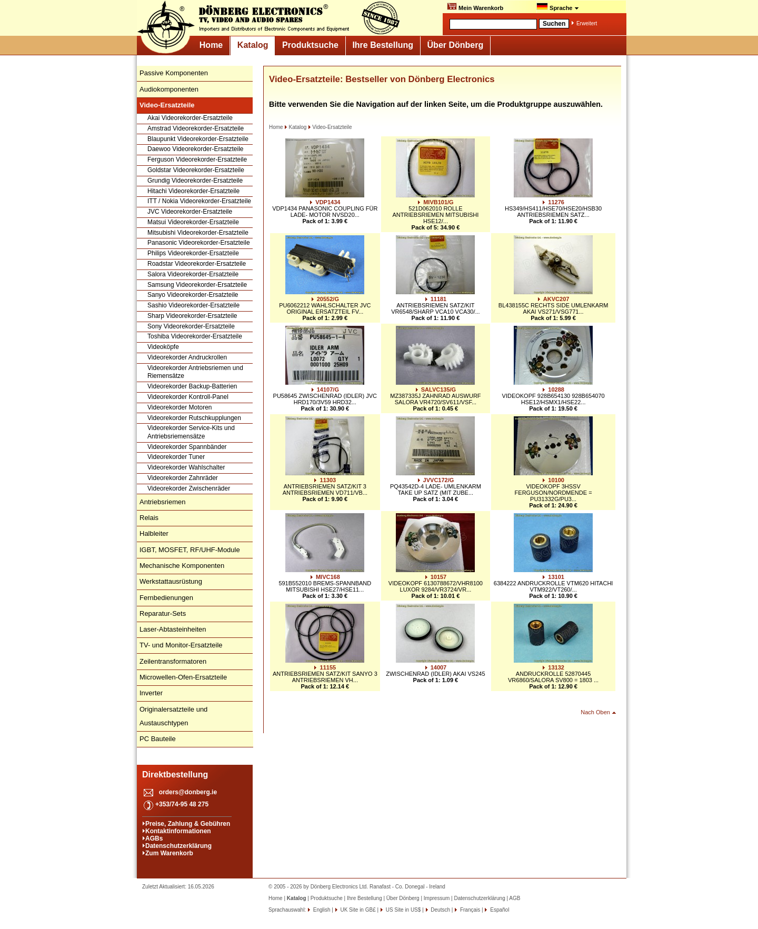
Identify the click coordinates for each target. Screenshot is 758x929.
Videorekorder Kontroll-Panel (187, 397)
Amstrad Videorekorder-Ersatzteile (195, 128)
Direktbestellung (175, 774)
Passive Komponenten (173, 73)
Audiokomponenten (168, 89)
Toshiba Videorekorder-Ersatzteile (194, 336)
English (321, 910)
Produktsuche (310, 45)
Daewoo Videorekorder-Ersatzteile (195, 149)
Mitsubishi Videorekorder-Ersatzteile (197, 232)
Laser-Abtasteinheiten (172, 629)
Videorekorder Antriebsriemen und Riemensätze (195, 372)
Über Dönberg (455, 45)
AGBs (154, 838)
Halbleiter (153, 533)
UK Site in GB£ (358, 910)
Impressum (437, 898)
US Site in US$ (403, 910)
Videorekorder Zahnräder (182, 478)
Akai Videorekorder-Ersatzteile (190, 118)
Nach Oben (595, 712)
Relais (148, 518)
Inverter (151, 693)
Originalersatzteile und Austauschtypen (173, 716)
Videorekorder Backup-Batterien (192, 386)
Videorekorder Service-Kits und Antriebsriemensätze (191, 432)
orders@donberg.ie (188, 792)
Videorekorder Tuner (176, 457)
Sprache (557, 7)
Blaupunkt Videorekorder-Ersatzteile (197, 139)
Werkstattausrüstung (170, 581)
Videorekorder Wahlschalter (186, 467)
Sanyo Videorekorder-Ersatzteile (192, 294)
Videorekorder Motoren (179, 407)
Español (498, 910)
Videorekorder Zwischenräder (188, 488)
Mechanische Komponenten (181, 566)
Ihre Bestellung (382, 45)
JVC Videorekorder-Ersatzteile (189, 211)
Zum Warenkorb (169, 853)
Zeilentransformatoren (172, 661)
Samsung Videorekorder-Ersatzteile (197, 284)
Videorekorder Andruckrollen (187, 357)
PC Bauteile (157, 739)
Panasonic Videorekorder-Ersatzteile (198, 242)
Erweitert (586, 23)
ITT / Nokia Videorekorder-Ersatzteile (199, 201)
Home (211, 45)
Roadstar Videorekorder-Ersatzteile (196, 263)
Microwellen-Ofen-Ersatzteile (183, 677)
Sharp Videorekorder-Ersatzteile (192, 315)
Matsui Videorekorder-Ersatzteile (193, 222)
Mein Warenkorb (475, 7)
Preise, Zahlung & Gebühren (187, 823)
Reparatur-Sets (162, 613)
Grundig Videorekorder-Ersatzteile (195, 180)
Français (469, 910)
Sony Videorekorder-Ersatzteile (191, 326)
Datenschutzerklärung (178, 846)
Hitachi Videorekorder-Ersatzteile (193, 191)
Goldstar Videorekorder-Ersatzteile (195, 170)
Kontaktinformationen (178, 831)
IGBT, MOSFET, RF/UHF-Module (189, 550)
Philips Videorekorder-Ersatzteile (193, 253)
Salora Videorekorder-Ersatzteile (192, 274)
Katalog (252, 45)
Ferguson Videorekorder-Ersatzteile (197, 159)
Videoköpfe (163, 347)
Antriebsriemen (162, 502)
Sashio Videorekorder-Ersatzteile (193, 305)
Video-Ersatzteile (330, 127)
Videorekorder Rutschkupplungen (194, 418)
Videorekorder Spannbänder (187, 447)
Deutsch (440, 910)
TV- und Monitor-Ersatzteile (181, 645)
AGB (514, 898)
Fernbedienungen (166, 598)
